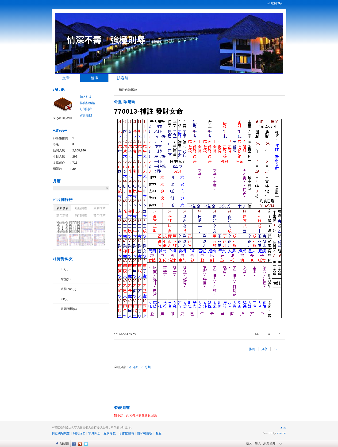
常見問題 (94, 433)
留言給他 (86, 115)
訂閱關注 (86, 109)
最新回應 (81, 208)
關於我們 (79, 433)
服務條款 (110, 433)
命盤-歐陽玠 (124, 102)
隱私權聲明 (144, 433)
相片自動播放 (128, 90)
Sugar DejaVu (62, 118)
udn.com (281, 433)
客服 (158, 433)
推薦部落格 (87, 103)
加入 (258, 443)
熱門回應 (81, 215)
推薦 (252, 349)
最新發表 (62, 208)
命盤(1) (66, 279)
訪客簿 (122, 78)
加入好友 (86, 97)
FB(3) (65, 269)
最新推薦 (99, 208)
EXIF (276, 349)
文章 (66, 78)
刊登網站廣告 (61, 433)
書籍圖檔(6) (69, 309)
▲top (283, 427)
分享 (264, 349)
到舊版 (156, 42)
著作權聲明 (126, 433)
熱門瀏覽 (62, 215)
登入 (249, 443)
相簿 (94, 78)
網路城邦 (269, 443)
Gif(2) (65, 299)
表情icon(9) (68, 289)
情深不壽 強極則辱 (106, 40)
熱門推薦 (99, 215)
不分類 (133, 367)
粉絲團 (64, 443)
